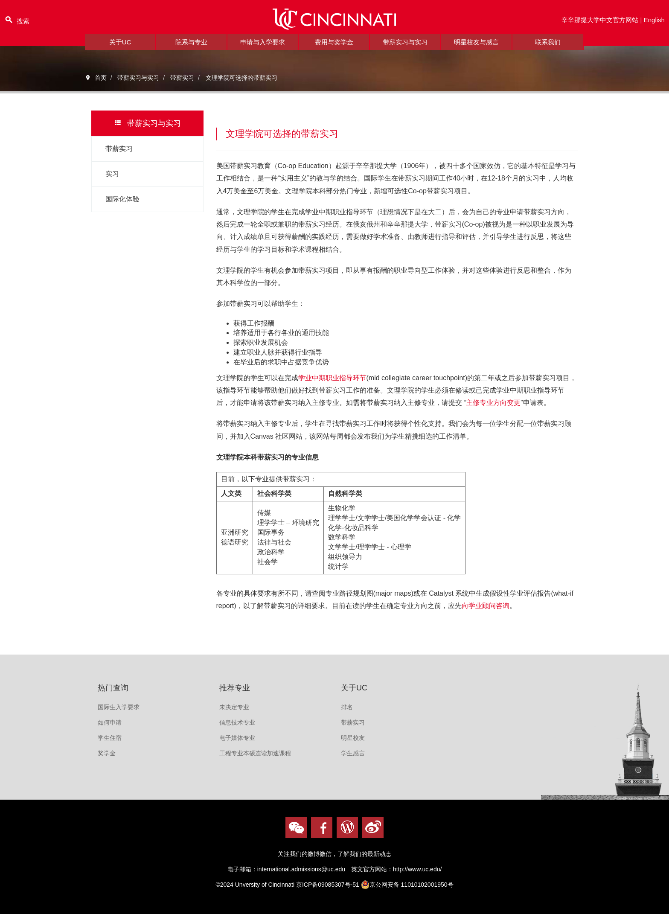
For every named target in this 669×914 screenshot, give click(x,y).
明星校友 (353, 737)
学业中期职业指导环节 (332, 377)
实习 (112, 174)
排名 (347, 707)
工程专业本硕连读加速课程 (255, 753)
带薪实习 (119, 148)
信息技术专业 (237, 722)
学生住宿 (110, 737)
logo (334, 23)
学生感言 (353, 753)
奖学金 (107, 753)
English (654, 22)
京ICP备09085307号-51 (327, 884)
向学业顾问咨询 (485, 605)
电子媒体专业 (237, 737)
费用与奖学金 (334, 48)
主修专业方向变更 (493, 402)
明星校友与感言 (476, 48)
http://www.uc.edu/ (417, 869)
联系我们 (547, 48)
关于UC (120, 48)
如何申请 (110, 722)
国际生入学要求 (119, 707)
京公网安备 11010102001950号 (407, 884)
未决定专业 (234, 707)
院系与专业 (192, 48)
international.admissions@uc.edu (301, 869)
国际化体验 (122, 199)
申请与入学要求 (263, 48)
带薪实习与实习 (405, 48)
